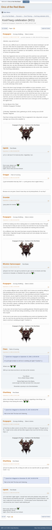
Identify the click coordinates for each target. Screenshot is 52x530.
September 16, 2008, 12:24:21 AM (11, 395)
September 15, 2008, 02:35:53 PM (11, 352)
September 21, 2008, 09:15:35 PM (11, 492)
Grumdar (6, 197)
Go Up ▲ (49, 528)
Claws (5, 349)
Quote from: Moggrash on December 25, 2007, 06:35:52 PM (22, 409)
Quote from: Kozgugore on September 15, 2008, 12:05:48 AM (22, 356)
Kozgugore (7, 34)
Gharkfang (7, 392)
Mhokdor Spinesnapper (12, 264)
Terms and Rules (42, 528)
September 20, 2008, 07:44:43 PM (11, 464)
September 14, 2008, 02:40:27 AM (11, 37)
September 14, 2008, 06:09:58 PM (11, 151)
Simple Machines (14, 528)
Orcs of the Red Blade (13, 7)
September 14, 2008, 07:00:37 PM (11, 200)
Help (35, 528)
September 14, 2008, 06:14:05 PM (11, 177)
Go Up (3, 516)
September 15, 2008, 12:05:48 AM (11, 286)
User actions (46, 28)
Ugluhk (5, 148)
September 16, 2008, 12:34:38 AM (11, 424)
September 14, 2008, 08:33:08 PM (11, 220)
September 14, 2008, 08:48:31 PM (11, 267)
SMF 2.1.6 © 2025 (5, 528)
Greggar (6, 175)
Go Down (4, 28)
